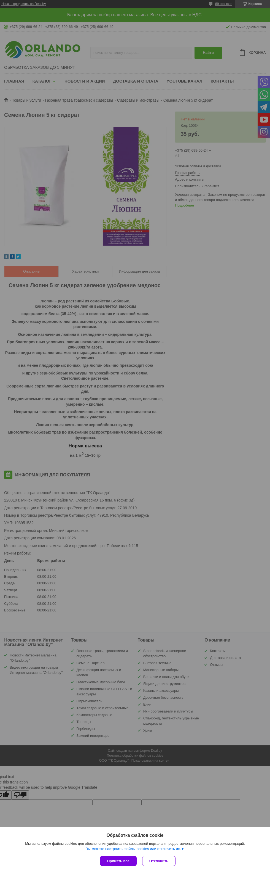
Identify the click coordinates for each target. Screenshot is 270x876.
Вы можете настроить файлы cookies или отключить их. (133, 849)
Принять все (118, 861)
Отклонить (158, 861)
